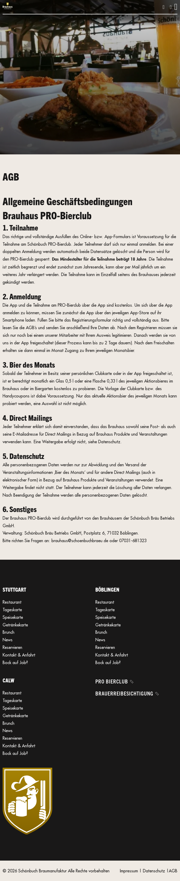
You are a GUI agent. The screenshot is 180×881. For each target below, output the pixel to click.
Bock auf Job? (15, 662)
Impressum (129, 870)
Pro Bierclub (114, 681)
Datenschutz (154, 870)
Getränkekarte (15, 624)
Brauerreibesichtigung (126, 693)
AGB (173, 870)
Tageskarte (12, 609)
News (8, 639)
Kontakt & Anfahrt (19, 655)
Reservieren (12, 647)
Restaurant (12, 602)
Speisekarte (13, 617)
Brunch (8, 632)
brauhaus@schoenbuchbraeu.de (79, 540)
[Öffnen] (175, 7)
